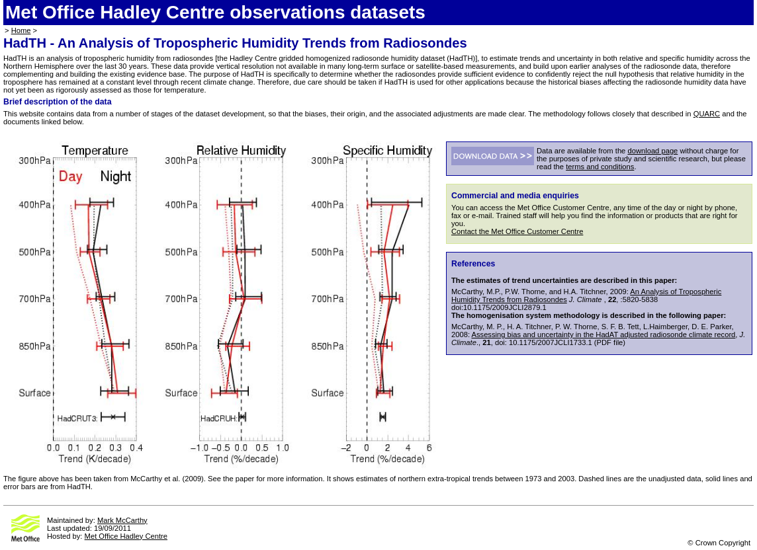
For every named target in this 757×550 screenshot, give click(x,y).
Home (21, 30)
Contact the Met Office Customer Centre (517, 231)
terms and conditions (600, 167)
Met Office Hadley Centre (126, 536)
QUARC (706, 114)
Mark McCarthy (122, 520)
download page (652, 151)
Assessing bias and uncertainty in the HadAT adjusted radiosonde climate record (604, 334)
